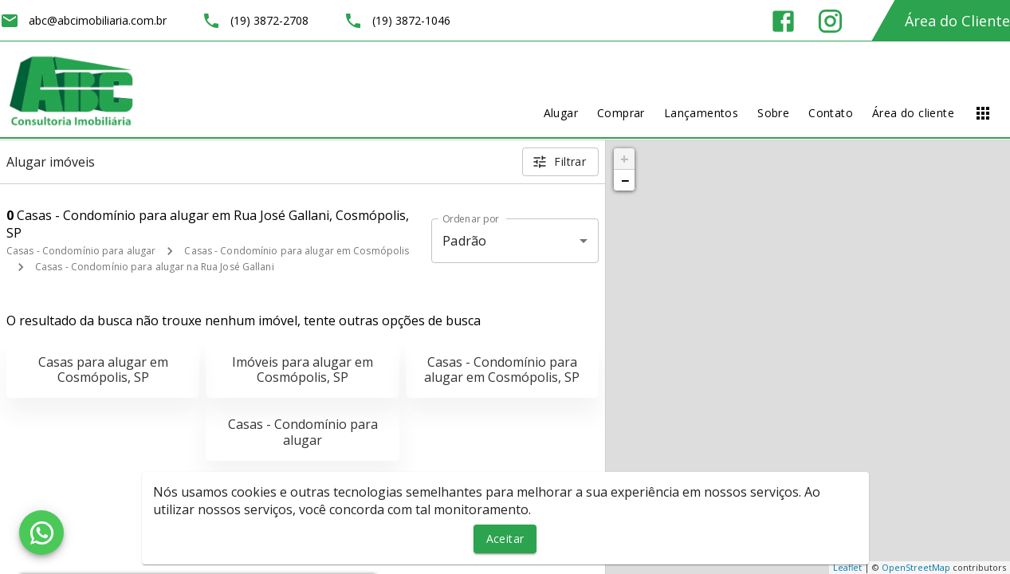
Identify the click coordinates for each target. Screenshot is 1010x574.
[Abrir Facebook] (783, 21)
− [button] (625, 180)
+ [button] (624, 158)
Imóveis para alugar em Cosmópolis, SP (302, 369)
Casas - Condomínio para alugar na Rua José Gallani (154, 266)
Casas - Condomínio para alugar (80, 251)
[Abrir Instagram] (830, 21)
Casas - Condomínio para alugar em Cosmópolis (296, 251)
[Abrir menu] (983, 113)
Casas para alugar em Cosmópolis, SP (103, 369)
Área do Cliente (957, 20)
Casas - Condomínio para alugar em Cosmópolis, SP (502, 369)
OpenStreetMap (916, 567)
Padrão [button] (464, 241)
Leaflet (847, 567)
